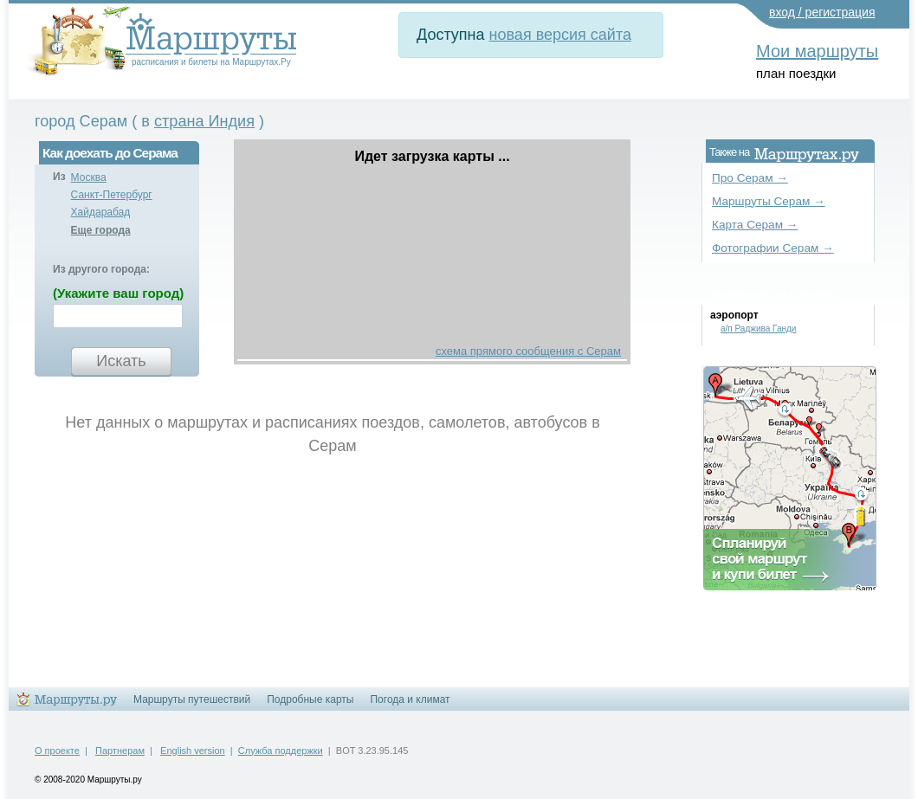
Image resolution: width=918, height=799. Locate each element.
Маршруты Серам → (768, 201)
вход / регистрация (822, 12)
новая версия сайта (560, 34)
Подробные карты (310, 699)
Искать (120, 361)
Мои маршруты (817, 51)
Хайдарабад (101, 212)
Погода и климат (409, 699)
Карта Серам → (755, 224)
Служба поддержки (280, 750)
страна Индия (204, 121)
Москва (89, 177)
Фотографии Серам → (773, 248)
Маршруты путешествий (191, 699)
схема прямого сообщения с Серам (528, 351)
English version (192, 750)
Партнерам (120, 750)
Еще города (101, 230)
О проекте (57, 750)
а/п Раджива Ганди (758, 328)
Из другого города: (101, 269)
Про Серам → (750, 177)
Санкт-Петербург (111, 195)
